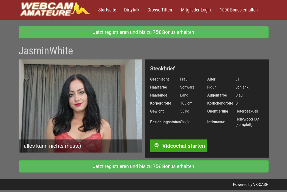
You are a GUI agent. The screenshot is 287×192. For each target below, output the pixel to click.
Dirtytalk (132, 10)
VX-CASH (261, 184)
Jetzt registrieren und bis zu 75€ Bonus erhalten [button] (143, 32)
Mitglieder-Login (195, 10)
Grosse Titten (159, 10)
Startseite (107, 10)
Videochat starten (178, 146)
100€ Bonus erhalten (238, 10)
